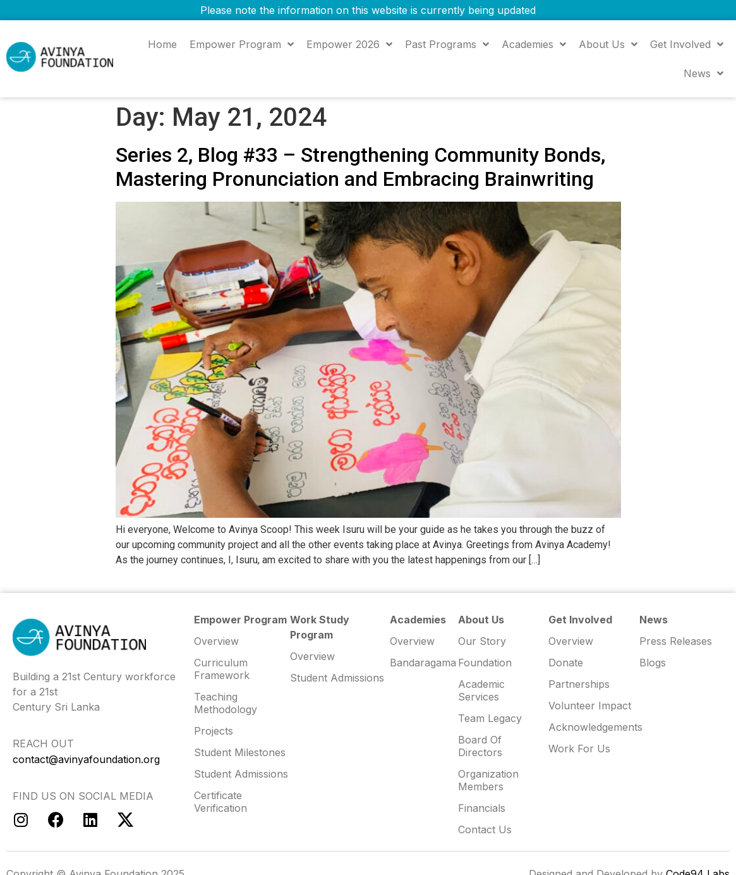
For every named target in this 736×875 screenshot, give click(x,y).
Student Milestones (240, 752)
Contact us (485, 829)
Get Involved (686, 44)
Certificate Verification (220, 801)
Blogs (652, 662)
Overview (570, 641)
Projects (213, 731)
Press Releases (675, 641)
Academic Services (481, 690)
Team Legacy (490, 718)
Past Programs (447, 44)
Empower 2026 (349, 44)
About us (608, 44)
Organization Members (488, 780)
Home (162, 44)
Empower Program (242, 44)
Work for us (579, 748)
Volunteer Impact (589, 705)
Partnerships (579, 684)
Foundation (485, 662)
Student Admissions (337, 677)
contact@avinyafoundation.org (86, 759)
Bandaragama (423, 662)
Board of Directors (480, 746)
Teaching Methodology (225, 703)
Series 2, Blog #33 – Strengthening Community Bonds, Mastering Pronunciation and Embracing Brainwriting (360, 167)
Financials (481, 808)
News (703, 73)
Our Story (482, 641)
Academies (534, 44)
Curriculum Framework (222, 669)
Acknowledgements (593, 727)
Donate (565, 662)
